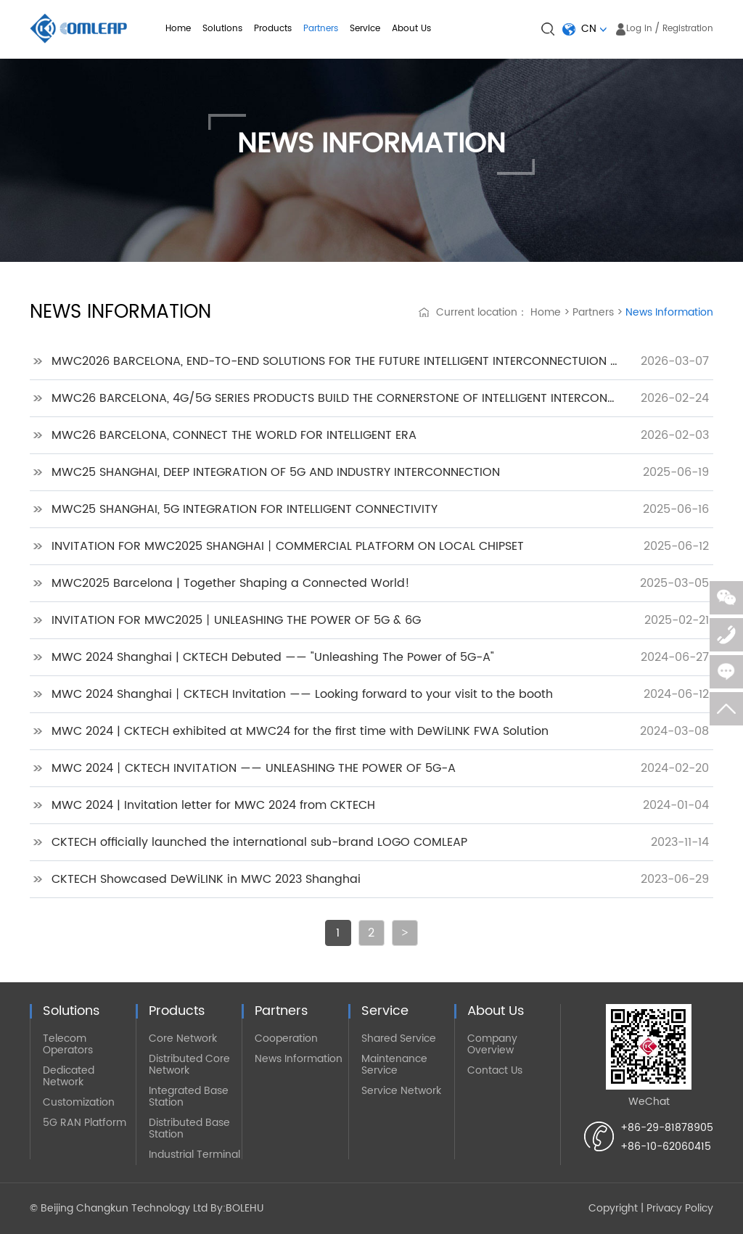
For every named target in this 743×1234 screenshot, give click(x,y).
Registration (687, 29)
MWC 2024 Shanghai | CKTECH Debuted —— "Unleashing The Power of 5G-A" (273, 657)
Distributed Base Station (189, 1128)
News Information (669, 312)
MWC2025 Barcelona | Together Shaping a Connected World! (231, 583)
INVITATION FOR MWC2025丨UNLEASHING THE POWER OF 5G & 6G (236, 620)
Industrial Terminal (194, 1154)
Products (273, 29)
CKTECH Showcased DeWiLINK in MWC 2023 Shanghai (206, 879)
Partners (320, 29)
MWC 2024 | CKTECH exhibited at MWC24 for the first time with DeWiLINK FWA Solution (300, 731)
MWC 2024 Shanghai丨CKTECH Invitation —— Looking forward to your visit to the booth (302, 694)
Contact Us (494, 1070)
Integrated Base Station (189, 1096)
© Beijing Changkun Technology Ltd (119, 1208)
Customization (79, 1102)
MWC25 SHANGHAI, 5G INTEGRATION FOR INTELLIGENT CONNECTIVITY (245, 509)
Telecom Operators (68, 1044)
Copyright (613, 1208)
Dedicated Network (68, 1076)
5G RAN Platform (84, 1122)
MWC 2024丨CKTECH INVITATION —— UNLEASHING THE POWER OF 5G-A (254, 768)
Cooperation (286, 1038)
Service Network (401, 1090)
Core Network (183, 1038)
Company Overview (492, 1044)
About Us (411, 29)
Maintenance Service (394, 1064)
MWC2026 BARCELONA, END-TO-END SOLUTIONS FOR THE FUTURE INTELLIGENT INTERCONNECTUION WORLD (337, 361)
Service (365, 29)
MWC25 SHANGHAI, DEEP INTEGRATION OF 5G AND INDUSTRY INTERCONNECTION (276, 472)
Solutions (222, 29)
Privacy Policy (679, 1208)
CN (588, 28)
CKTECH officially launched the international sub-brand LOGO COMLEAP (259, 842)
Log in (639, 29)
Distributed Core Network (189, 1064)
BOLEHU (244, 1208)
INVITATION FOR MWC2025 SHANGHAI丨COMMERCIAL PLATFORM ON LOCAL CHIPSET (288, 546)
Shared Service (398, 1038)
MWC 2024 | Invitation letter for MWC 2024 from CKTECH (213, 805)
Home (178, 29)
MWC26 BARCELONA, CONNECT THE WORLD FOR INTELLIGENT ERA (234, 435)
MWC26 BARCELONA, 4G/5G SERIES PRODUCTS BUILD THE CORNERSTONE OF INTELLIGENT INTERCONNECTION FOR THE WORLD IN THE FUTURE (337, 398)
